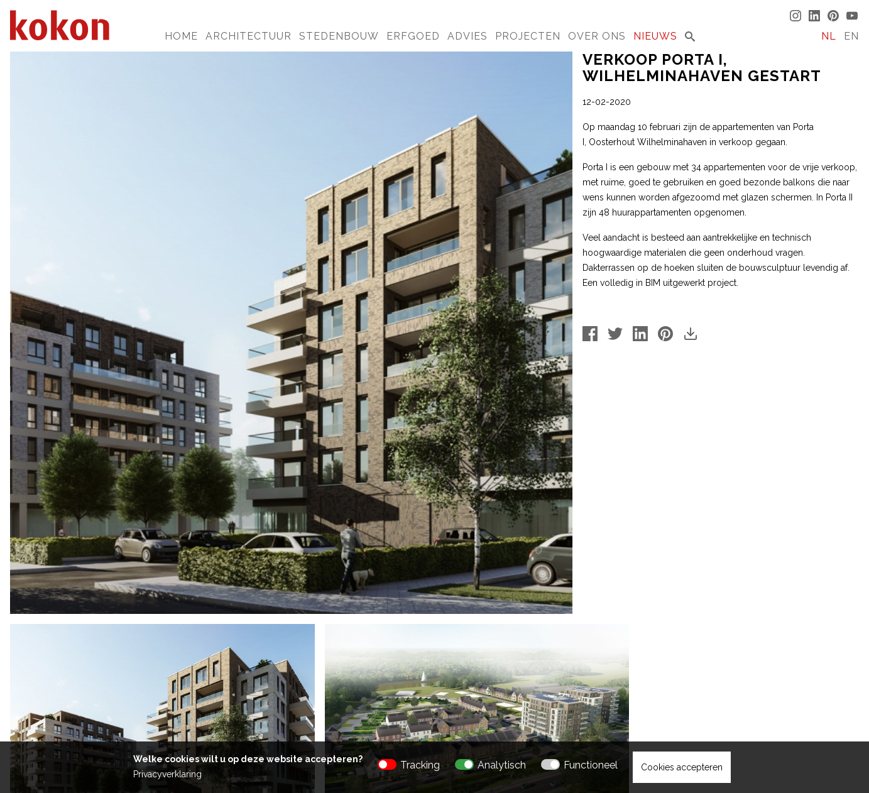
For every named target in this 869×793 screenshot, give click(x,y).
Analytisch (502, 765)
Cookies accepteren (682, 767)
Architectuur (248, 36)
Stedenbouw (339, 36)
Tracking (420, 765)
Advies (467, 36)
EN (851, 36)
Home (181, 36)
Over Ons (597, 36)
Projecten (527, 36)
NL (828, 36)
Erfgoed (413, 36)
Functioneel (591, 765)
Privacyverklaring (167, 774)
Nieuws (655, 36)
